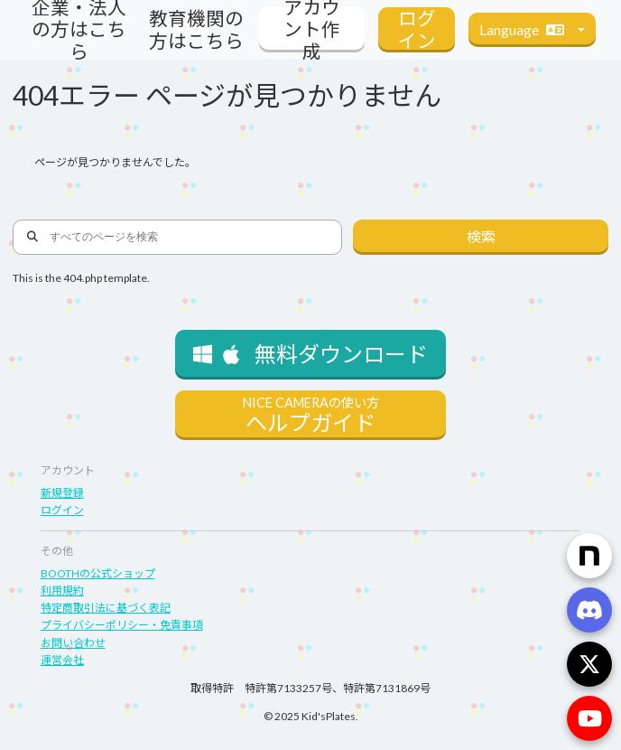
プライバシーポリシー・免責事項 (122, 625)
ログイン (62, 510)
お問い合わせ (73, 643)
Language (526, 29)
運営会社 (62, 660)
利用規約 (62, 590)
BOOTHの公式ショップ (98, 573)
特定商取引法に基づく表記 (106, 607)
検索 (481, 236)
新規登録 (62, 493)
